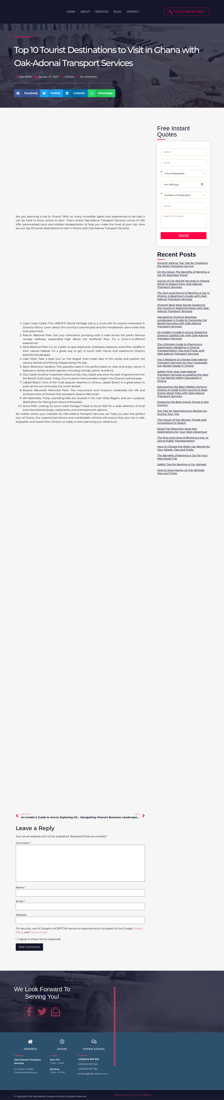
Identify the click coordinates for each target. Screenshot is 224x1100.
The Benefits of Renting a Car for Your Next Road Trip (182, 457)
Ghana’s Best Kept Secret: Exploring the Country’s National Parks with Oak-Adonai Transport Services (183, 308)
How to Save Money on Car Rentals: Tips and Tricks (181, 471)
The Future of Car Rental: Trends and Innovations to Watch (181, 421)
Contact (133, 11)
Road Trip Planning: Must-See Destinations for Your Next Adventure (182, 430)
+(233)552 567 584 (88, 1068)
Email (20, 901)
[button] (27, 93)
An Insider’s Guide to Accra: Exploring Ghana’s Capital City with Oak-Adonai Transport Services (182, 335)
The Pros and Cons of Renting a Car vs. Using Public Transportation (183, 439)
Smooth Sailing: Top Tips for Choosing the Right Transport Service (182, 264)
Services (101, 11)
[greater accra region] (162, 1026)
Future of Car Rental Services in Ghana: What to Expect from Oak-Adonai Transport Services (183, 284)
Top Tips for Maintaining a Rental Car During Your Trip (182, 412)
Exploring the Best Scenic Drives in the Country (183, 403)
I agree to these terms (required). (38, 939)
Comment (23, 843)
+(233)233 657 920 (88, 1064)
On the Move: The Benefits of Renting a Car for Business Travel (183, 273)
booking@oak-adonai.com (93, 1073)
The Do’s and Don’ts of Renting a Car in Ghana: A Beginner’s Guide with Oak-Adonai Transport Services (183, 296)
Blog (117, 11)
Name (21, 887)
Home (70, 11)
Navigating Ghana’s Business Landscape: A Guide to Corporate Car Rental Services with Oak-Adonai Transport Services (182, 321)
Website (21, 914)
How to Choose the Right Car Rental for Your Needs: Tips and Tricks (183, 448)
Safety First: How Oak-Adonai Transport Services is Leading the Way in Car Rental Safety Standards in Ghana (182, 376)
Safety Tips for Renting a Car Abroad (181, 464)
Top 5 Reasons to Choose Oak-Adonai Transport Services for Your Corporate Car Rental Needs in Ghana (182, 362)
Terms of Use (38, 932)
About (85, 11)
